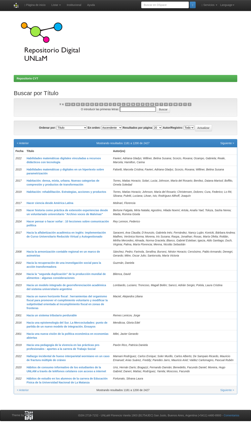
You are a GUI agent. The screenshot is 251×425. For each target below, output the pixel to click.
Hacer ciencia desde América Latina (49, 203)
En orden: (94, 127)
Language (227, 4)
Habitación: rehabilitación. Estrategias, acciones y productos (66, 191)
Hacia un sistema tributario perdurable (51, 315)
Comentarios (231, 415)
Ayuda (91, 4)
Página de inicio (34, 5)
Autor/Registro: (173, 127)
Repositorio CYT (27, 78)
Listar (56, 4)
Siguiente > (227, 143)
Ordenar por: (47, 127)
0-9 (67, 104)
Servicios (209, 5)
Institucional (74, 4)
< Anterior (23, 143)
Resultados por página (137, 127)
